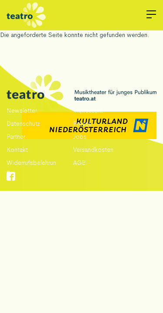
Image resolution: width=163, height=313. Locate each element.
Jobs (79, 136)
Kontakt (17, 149)
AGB (79, 162)
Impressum (88, 110)
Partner (16, 136)
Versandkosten (93, 149)
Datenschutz (23, 123)
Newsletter (22, 110)
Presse (82, 123)
